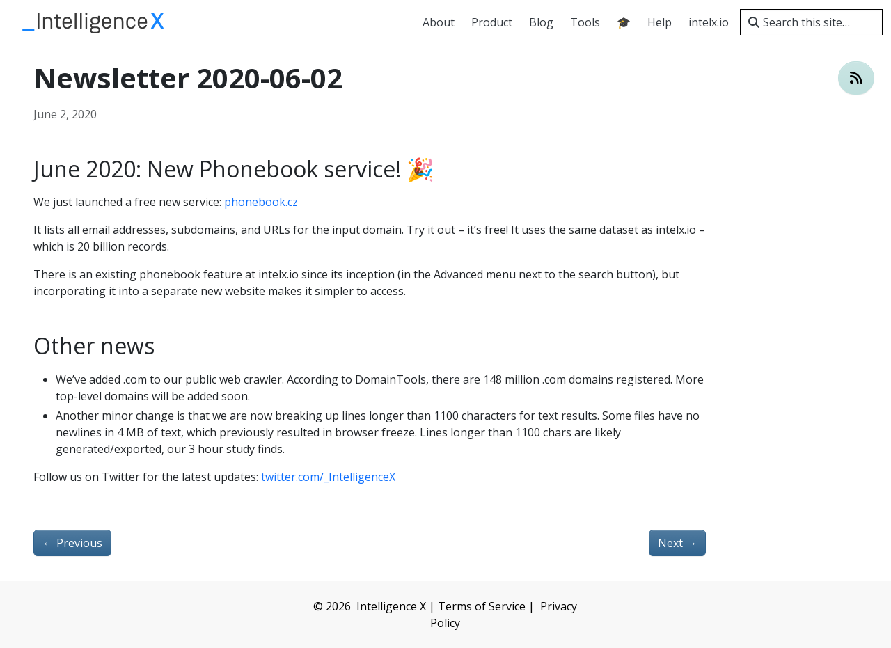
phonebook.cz (261, 202)
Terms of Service (482, 606)
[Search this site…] (811, 22)
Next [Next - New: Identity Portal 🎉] (677, 543)
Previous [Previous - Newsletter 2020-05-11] (72, 543)
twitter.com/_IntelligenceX (328, 476)
